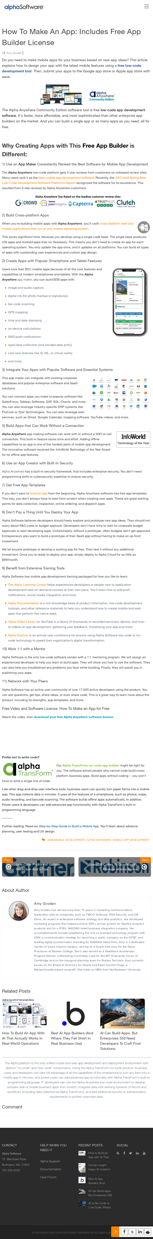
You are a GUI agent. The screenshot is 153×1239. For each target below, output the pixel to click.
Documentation (50, 1169)
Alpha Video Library (22, 622)
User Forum (48, 1177)
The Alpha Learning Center (27, 585)
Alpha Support (50, 1161)
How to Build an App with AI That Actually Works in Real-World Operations (98, 1155)
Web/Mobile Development (66, 840)
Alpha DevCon (18, 635)
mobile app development (131, 840)
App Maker (27, 164)
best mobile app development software (66, 178)
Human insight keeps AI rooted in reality (99, 1167)
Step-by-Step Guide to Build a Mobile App (69, 826)
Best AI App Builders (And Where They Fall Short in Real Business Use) (98, 1181)
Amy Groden (14, 53)
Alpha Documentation (23, 603)
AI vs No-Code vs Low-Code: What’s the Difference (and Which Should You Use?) (99, 1205)
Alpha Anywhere (99, 840)
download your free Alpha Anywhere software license (73, 717)
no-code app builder (104, 765)
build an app (38, 493)
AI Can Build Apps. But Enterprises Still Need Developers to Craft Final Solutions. (100, 1193)
